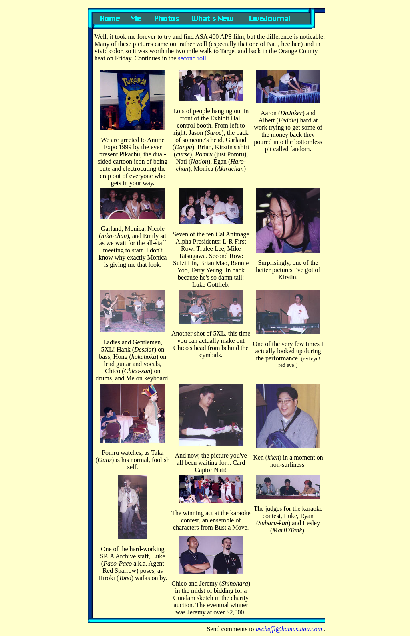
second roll (192, 58)
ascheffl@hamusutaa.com (289, 629)
